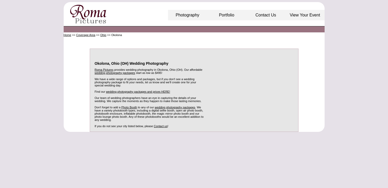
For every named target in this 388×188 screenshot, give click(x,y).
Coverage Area (85, 35)
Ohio (103, 35)
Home (67, 35)
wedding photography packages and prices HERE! (138, 91)
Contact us (161, 126)
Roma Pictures (104, 69)
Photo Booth (129, 107)
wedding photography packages (115, 72)
